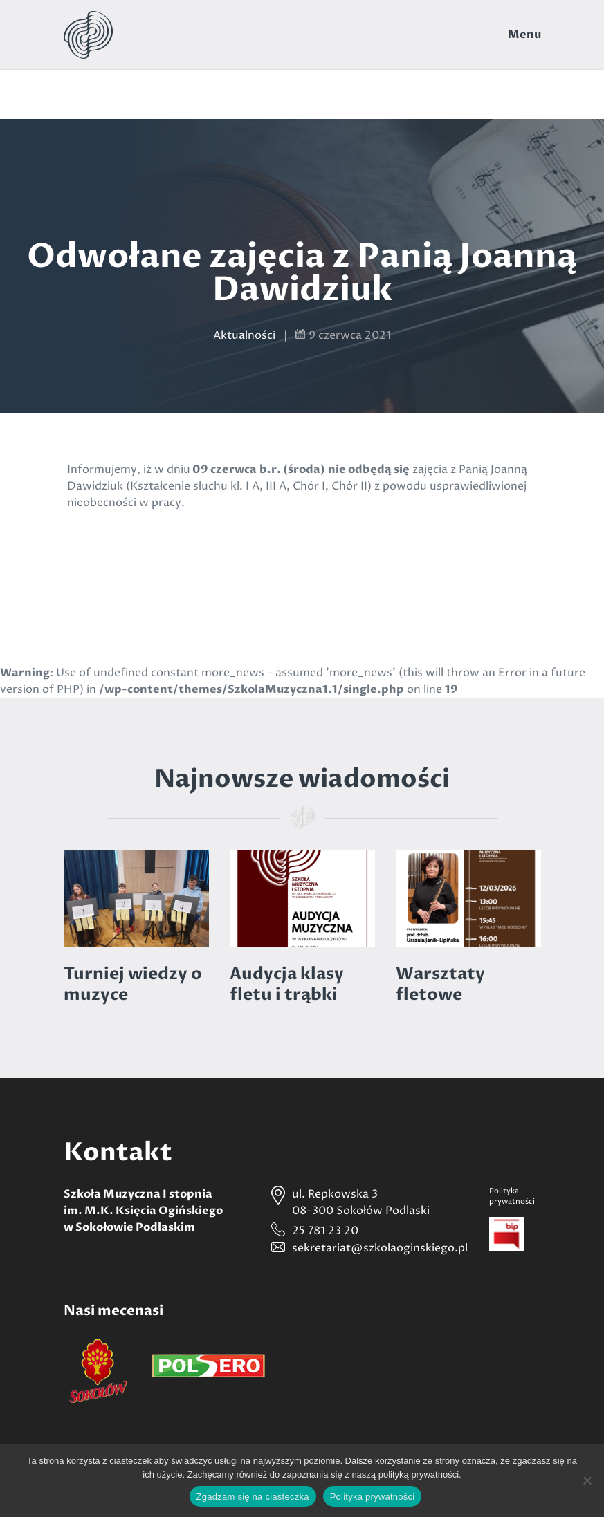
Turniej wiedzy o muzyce (133, 984)
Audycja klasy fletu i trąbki (287, 984)
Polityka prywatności (372, 1496)
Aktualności (244, 335)
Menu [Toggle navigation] (524, 34)
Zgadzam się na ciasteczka (252, 1496)
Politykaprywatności (512, 1196)
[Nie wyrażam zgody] (587, 1480)
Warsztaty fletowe (440, 984)
